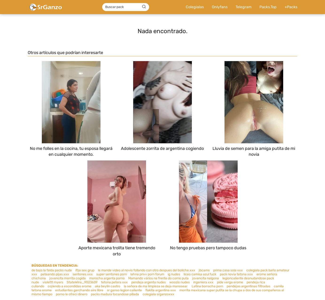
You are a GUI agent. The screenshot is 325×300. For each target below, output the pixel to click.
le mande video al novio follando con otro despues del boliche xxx (146, 270)
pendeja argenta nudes (148, 282)
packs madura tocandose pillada (115, 294)
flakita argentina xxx (160, 290)
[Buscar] (144, 7)
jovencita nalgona (205, 278)
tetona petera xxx (114, 282)
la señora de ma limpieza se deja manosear (156, 286)
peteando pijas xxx (55, 274)
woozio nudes (179, 282)
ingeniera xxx (203, 282)
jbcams (204, 270)
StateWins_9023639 (82, 282)
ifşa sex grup (84, 270)
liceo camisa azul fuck (200, 274)
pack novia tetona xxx (236, 274)
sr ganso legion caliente (124, 290)
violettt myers (53, 282)
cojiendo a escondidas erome (69, 286)
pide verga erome (230, 282)
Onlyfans (220, 7)
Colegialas (195, 7)
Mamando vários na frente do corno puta (158, 278)
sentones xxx (83, 274)
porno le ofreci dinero (71, 294)
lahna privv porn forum (147, 274)
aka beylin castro (107, 286)
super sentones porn (111, 274)
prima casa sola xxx (228, 270)
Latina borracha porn (207, 286)
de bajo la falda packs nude (51, 270)
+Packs (291, 7)
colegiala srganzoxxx (158, 294)
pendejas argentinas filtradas (248, 286)
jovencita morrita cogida (67, 278)
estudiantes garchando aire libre (79, 290)
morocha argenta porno (107, 278)
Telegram (243, 7)
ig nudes (174, 274)
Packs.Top (268, 7)
